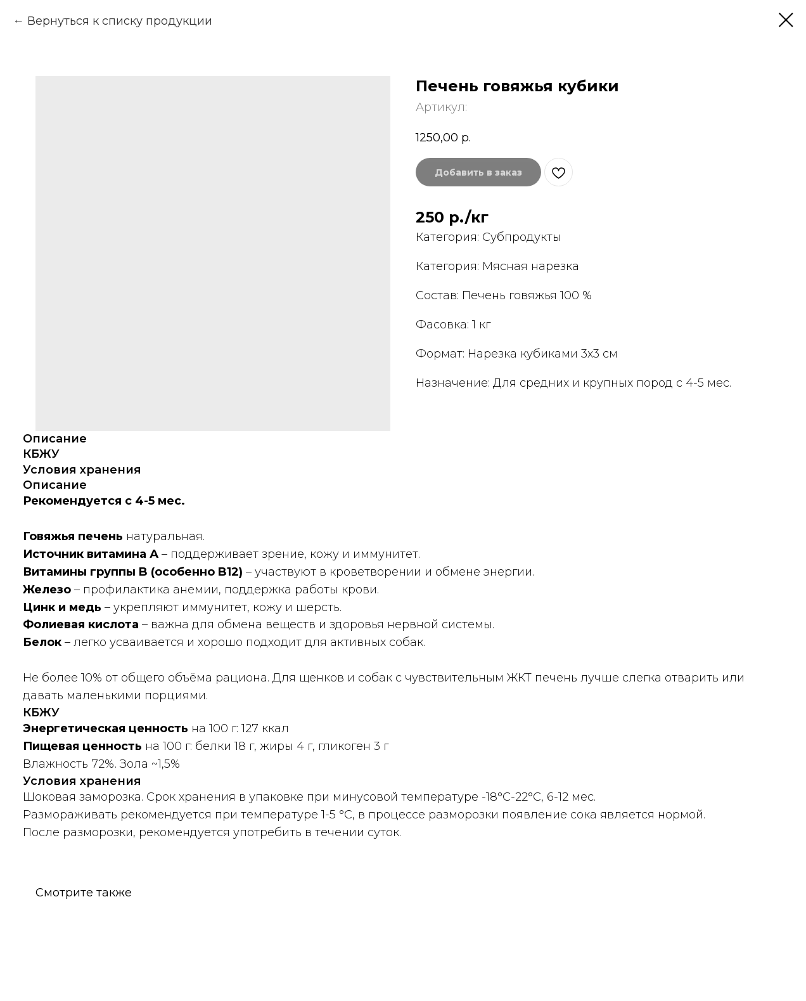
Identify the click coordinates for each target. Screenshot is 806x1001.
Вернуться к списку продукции (119, 21)
